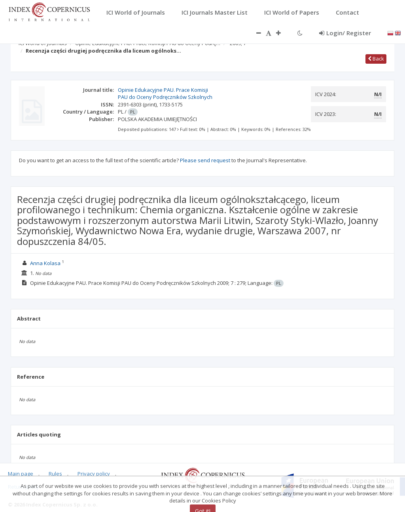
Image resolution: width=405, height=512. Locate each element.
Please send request (205, 160)
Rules (55, 473)
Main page (20, 473)
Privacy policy (94, 473)
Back (376, 58)
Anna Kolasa (45, 263)
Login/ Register (345, 33)
